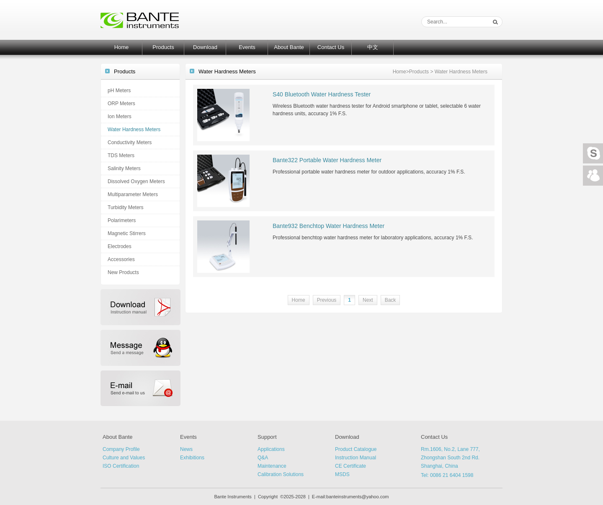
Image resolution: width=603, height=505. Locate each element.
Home (121, 47)
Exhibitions (192, 458)
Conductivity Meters (130, 142)
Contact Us (330, 47)
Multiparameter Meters (133, 194)
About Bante (289, 47)
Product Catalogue (355, 449)
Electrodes (119, 246)
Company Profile (121, 449)
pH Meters (119, 90)
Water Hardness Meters (134, 129)
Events (247, 47)
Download (205, 47)
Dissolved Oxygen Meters (136, 181)
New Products (123, 272)
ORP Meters (121, 103)
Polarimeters (122, 220)
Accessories (121, 259)
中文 (372, 47)
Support (267, 437)
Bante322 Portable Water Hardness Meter (327, 160)
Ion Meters (119, 116)
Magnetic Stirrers (127, 233)
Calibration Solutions (281, 474)
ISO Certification (121, 466)
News (186, 449)
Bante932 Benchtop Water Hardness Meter (328, 226)
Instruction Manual (355, 458)
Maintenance (272, 466)
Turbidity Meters (126, 207)
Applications (271, 449)
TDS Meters (121, 155)
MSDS (342, 474)
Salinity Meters (124, 168)
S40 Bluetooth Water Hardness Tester (322, 94)
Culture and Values (124, 458)
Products (163, 47)
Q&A (263, 458)
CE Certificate (350, 466)
